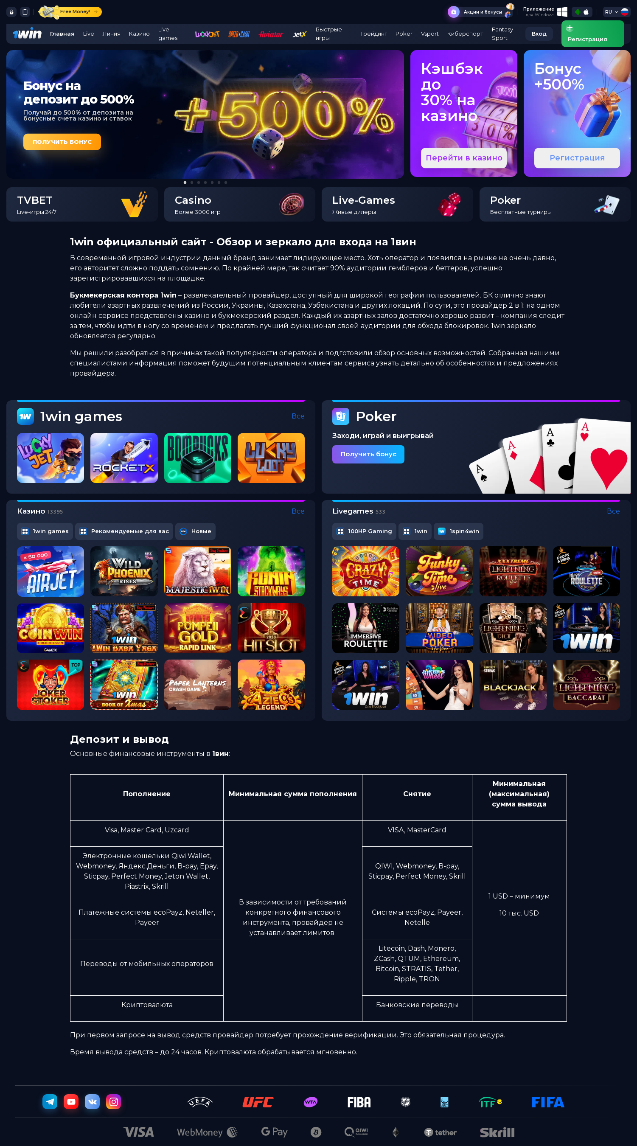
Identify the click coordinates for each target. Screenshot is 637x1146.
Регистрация (577, 158)
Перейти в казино (464, 158)
